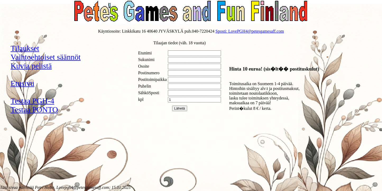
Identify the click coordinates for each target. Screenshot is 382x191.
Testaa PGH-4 (32, 101)
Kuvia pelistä (31, 66)
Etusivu (22, 83)
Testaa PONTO (34, 109)
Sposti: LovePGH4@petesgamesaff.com (249, 31)
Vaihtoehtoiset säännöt (46, 57)
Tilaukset (25, 48)
